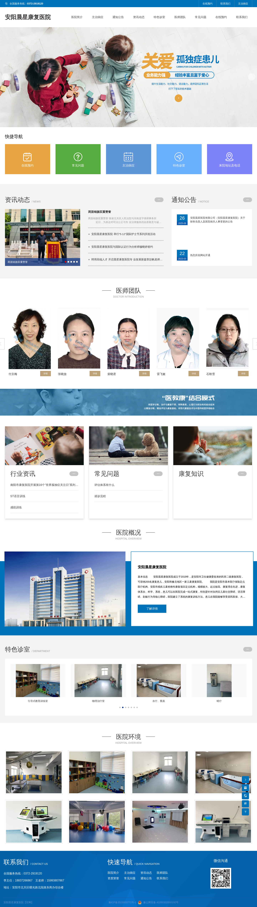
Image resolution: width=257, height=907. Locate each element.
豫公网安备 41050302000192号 (158, 902)
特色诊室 (159, 17)
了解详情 (152, 608)
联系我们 (225, 3)
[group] (42, 237)
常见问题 (200, 17)
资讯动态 (139, 17)
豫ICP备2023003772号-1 (122, 902)
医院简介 (77, 17)
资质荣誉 (113, 878)
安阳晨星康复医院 (28, 17)
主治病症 (243, 3)
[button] (251, 76)
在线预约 (208, 3)
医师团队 (180, 17)
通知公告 (118, 17)
